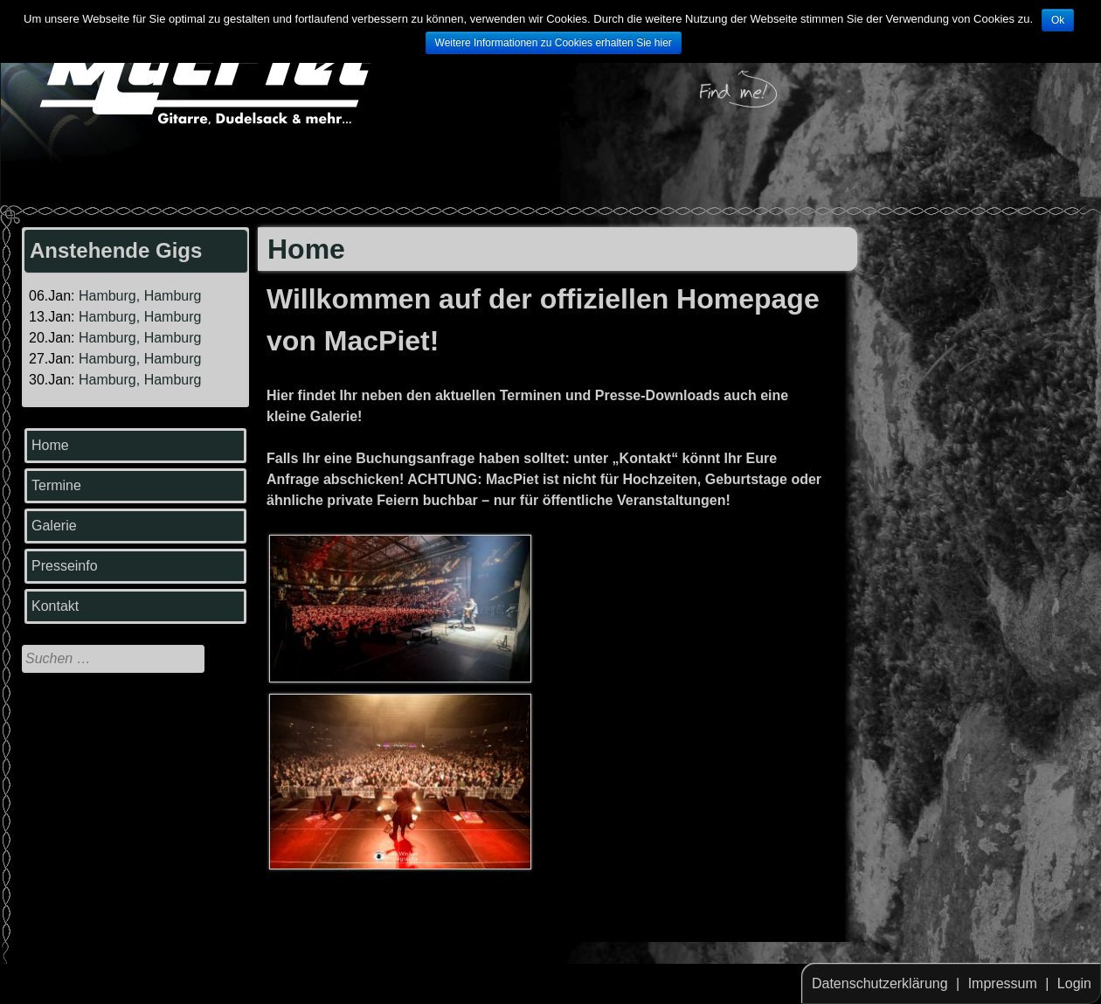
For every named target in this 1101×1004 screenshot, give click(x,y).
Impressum (1002, 983)
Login (1074, 983)
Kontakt (55, 606)
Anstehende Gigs (116, 250)
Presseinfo (64, 565)
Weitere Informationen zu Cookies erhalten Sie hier (553, 43)
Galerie (54, 525)
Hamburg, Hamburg (140, 295)
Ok (1057, 20)
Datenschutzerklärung (880, 983)
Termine (56, 485)
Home (50, 445)
